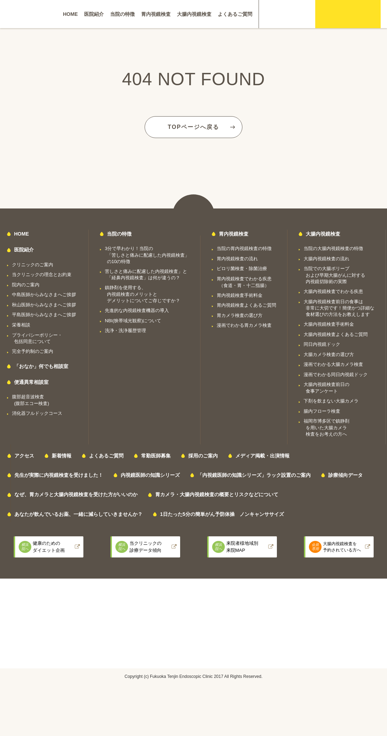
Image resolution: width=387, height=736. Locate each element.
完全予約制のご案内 (32, 351)
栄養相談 (21, 325)
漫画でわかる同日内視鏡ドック (336, 374)
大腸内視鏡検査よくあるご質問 (336, 334)
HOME (70, 14)
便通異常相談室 (31, 382)
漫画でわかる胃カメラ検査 (244, 325)
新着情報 (61, 456)
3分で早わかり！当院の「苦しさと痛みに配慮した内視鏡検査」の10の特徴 (147, 255)
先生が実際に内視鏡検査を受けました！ (58, 475)
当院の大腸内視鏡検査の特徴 (333, 248)
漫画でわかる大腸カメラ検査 (333, 364)
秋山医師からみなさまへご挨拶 (44, 304)
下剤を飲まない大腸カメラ (331, 401)
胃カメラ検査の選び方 (239, 315)
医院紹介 (94, 14)
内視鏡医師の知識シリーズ (150, 475)
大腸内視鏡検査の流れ (326, 258)
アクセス (24, 456)
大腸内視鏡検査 (194, 14)
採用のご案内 (203, 456)
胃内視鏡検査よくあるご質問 (246, 305)
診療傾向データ (345, 475)
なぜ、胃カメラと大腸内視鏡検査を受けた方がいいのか (76, 494)
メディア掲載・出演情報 (262, 456)
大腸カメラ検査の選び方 (329, 354)
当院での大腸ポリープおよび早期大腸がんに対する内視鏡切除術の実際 (334, 275)
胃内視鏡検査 (156, 14)
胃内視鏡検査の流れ (237, 258)
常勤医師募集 (156, 456)
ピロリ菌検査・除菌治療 (242, 268)
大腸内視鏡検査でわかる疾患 (333, 291)
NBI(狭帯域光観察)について (133, 320)
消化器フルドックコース (37, 413)
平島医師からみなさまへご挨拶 (44, 314)
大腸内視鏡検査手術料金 (329, 324)
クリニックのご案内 (32, 264)
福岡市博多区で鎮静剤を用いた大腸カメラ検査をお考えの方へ (326, 427)
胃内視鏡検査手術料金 (239, 295)
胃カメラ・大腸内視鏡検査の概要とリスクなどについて (216, 494)
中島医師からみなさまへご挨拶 (44, 294)
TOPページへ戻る (194, 127)
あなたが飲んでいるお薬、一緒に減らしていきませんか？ (78, 514)
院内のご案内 (25, 284)
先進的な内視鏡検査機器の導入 (137, 310)
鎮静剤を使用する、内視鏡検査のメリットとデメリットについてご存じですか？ (142, 294)
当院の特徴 (122, 14)
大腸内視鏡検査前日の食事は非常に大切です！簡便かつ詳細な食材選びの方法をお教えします (339, 308)
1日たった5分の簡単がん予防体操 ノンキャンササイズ (222, 514)
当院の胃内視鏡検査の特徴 (244, 248)
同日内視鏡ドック (322, 344)
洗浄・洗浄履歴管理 (125, 330)
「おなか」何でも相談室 (41, 366)
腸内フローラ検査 (322, 411)
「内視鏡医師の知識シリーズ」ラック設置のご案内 (254, 475)
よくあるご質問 (235, 14)
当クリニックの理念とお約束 (41, 274)
